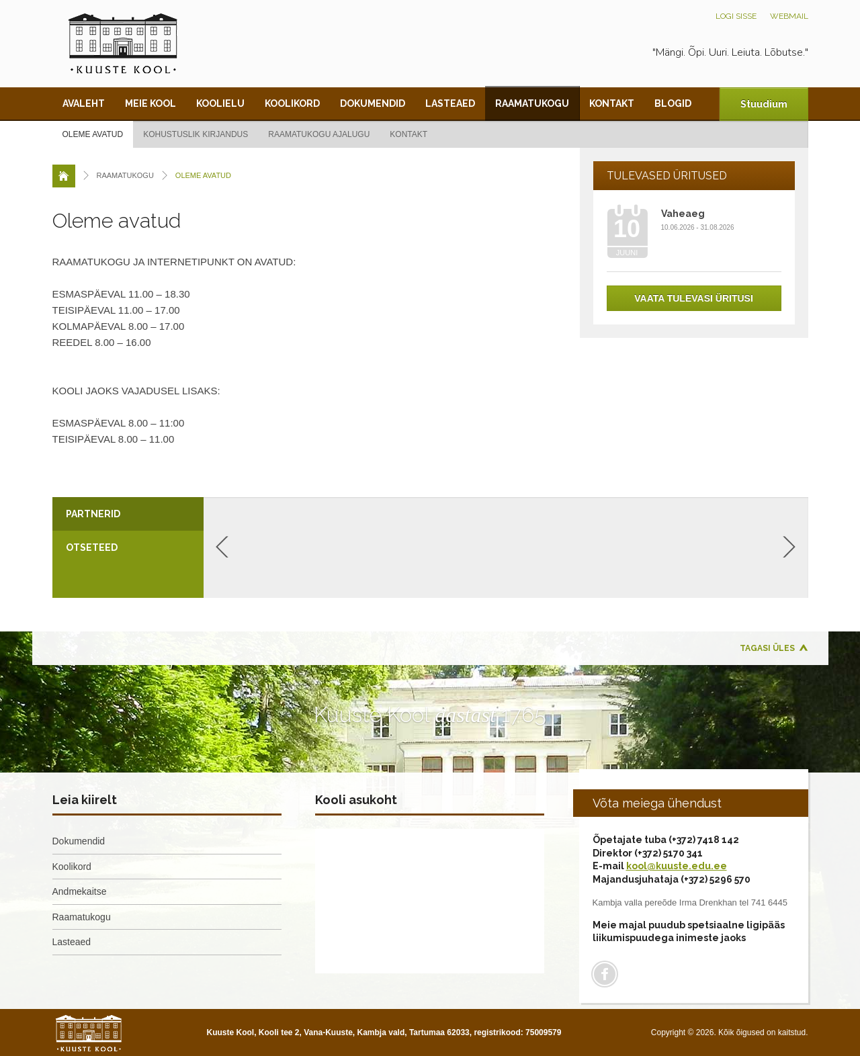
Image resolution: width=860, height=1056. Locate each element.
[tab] (128, 514)
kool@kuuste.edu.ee (676, 866)
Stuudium (763, 104)
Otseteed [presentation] (92, 547)
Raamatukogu (532, 103)
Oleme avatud (93, 134)
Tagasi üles (767, 648)
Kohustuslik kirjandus (195, 134)
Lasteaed (450, 103)
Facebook (605, 974)
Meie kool (150, 103)
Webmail (789, 16)
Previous (222, 547)
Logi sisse (736, 16)
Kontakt (611, 103)
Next (789, 547)
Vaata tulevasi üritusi (693, 298)
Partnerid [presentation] (93, 514)
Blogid (672, 103)
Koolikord (292, 103)
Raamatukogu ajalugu (319, 134)
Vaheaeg (683, 213)
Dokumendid (372, 103)
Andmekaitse (79, 891)
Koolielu (220, 103)
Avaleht (83, 103)
